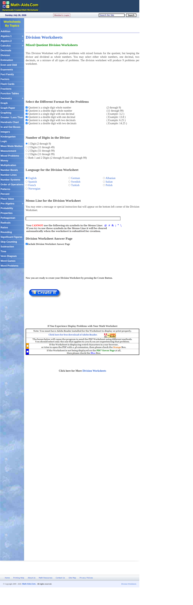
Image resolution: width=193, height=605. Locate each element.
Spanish (32, 181)
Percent (5, 194)
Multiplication (8, 165)
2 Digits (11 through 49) (41, 147)
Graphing (6, 112)
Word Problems (9, 265)
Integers (5, 132)
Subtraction (7, 246)
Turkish (75, 185)
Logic (4, 141)
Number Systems (10, 179)
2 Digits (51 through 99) (41, 150)
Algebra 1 (12, 36)
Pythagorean (8, 218)
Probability (7, 208)
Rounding (6, 232)
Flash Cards (7, 84)
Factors (5, 79)
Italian (109, 181)
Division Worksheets (44, 37)
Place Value (7, 199)
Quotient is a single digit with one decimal (51, 113)
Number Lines (9, 175)
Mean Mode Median (12, 146)
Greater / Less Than (12, 117)
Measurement (8, 151)
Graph (4, 103)
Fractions (6, 89)
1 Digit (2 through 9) (39, 143)
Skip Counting (9, 242)
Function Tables (10, 93)
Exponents (7, 69)
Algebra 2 (12, 41)
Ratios (4, 227)
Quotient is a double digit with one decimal (51, 117)
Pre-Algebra (12, 203)
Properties (7, 213)
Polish (109, 185)
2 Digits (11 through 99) (41, 154)
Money (4, 160)
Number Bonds (9, 170)
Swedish (75, 181)
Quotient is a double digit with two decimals (52, 123)
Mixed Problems (10, 155)
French (32, 185)
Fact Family (7, 74)
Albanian (110, 178)
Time (3, 251)
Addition (5, 31)
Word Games (8, 261)
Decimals (6, 50)
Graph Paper (8, 108)
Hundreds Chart (10, 122)
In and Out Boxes (11, 127)
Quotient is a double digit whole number (50, 110)
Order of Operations (12, 184)
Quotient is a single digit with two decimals (52, 120)
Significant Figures (11, 237)
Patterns (5, 189)
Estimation (7, 60)
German (75, 178)
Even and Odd (9, 65)
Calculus (12, 45)
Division (5, 55)
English (32, 178)
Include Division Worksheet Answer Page (49, 244)
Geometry (12, 98)
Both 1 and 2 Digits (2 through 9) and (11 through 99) (57, 157)
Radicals (6, 222)
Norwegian (34, 188)
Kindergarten (8, 136)
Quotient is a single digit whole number (49, 107)
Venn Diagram (9, 256)
